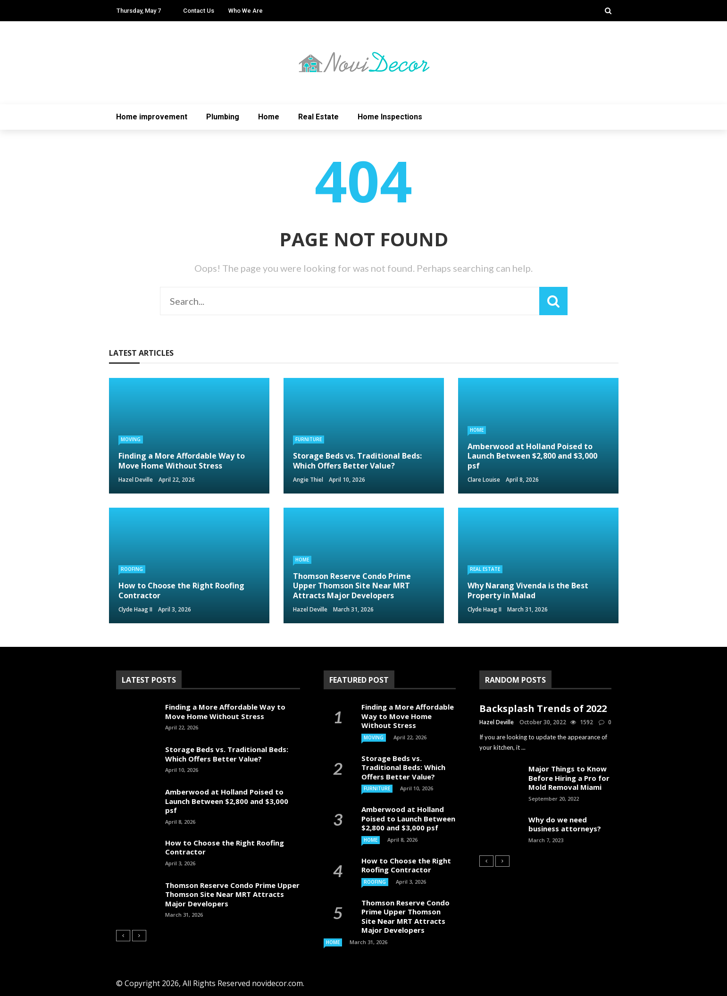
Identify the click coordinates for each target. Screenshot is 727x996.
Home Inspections (390, 116)
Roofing (132, 569)
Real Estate (318, 116)
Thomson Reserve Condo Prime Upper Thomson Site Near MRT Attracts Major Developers (232, 894)
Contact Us (198, 10)
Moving (131, 439)
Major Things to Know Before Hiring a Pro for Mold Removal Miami (569, 778)
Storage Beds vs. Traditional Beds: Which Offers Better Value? (226, 754)
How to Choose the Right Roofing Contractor (224, 847)
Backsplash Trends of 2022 (543, 708)
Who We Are (245, 10)
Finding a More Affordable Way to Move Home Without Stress (225, 711)
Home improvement (151, 116)
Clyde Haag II (135, 609)
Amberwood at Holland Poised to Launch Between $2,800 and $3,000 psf (226, 801)
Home (268, 116)
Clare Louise (484, 480)
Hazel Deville (135, 480)
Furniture (308, 439)
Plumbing (222, 116)
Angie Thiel (308, 480)
